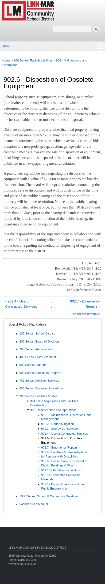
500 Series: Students (33, 365)
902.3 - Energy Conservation (60, 428)
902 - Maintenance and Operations (53, 410)
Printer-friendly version (86, 313)
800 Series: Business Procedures (41, 388)
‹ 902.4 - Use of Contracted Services (21, 304)
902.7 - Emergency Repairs (59, 447)
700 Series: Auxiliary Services (39, 380)
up (51, 304)
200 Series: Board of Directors (39, 341)
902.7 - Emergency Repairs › (85, 304)
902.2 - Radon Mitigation (57, 424)
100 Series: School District (36, 333)
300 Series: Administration (36, 349)
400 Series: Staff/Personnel (37, 357)
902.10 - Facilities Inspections (61, 470)
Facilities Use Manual (33, 504)
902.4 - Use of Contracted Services (64, 433)
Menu (6, 46)
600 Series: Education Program (40, 373)
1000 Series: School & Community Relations (48, 496)
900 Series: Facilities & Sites (33, 60)
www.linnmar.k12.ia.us (22, 564)
